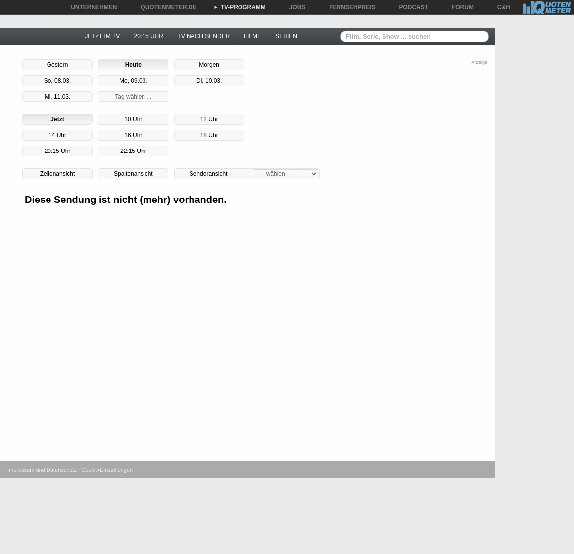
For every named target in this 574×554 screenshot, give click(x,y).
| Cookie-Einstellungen (105, 470)
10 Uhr (133, 119)
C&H (500, 7)
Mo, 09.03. (133, 80)
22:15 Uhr (133, 151)
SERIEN (286, 36)
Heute (133, 64)
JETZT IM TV (102, 36)
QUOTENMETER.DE (165, 7)
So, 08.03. (57, 80)
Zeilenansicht (57, 173)
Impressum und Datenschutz (42, 470)
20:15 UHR (148, 36)
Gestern (57, 64)
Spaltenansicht (133, 173)
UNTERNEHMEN (90, 7)
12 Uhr (209, 119)
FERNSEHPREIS (348, 7)
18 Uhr (209, 135)
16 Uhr (133, 135)
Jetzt (57, 119)
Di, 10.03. (209, 80)
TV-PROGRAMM (240, 7)
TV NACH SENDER (203, 36)
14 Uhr (57, 135)
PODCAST (410, 7)
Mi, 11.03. (58, 96)
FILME (252, 36)
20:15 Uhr (58, 151)
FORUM (459, 7)
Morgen (209, 64)
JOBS (294, 7)
